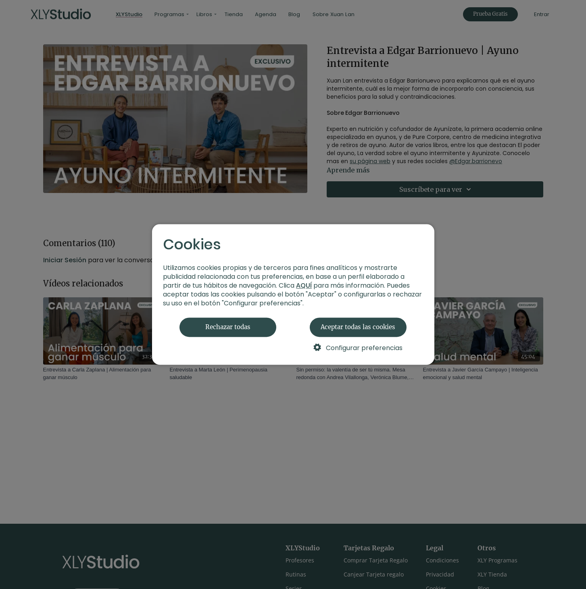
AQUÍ (304, 285)
